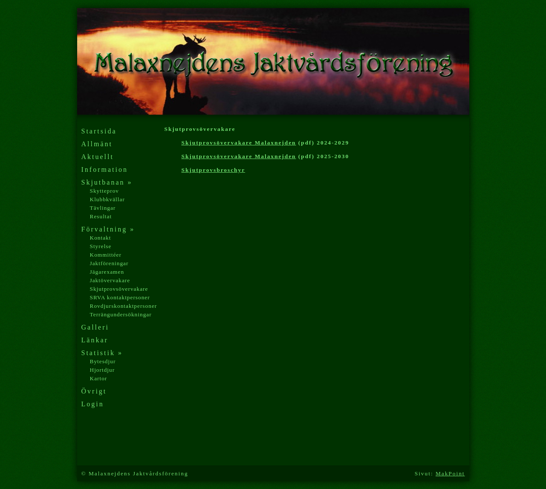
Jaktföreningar (109, 263)
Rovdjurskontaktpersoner (123, 306)
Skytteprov (104, 191)
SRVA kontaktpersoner (120, 297)
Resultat (101, 216)
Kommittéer (105, 255)
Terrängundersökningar (121, 314)
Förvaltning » (108, 229)
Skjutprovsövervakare (119, 289)
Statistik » (102, 352)
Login (92, 404)
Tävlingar (103, 208)
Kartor (98, 378)
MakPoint (450, 473)
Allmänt (97, 144)
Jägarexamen (107, 272)
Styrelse (101, 246)
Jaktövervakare (110, 280)
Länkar (94, 340)
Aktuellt (97, 156)
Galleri (95, 327)
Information (104, 169)
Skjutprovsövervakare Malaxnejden (239, 142)
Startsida (99, 131)
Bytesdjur (103, 361)
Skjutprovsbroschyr (214, 170)
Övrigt (94, 391)
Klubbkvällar (107, 199)
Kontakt (100, 237)
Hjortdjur (102, 370)
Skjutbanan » (107, 182)
